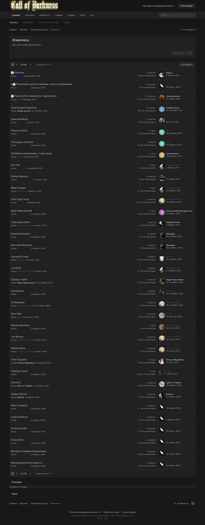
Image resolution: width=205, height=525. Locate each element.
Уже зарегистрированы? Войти (159, 6)
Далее (23, 65)
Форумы (14, 22)
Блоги (83, 15)
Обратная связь (111, 512)
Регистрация (187, 6)
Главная (16, 16)
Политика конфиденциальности (85, 512)
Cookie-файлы (129, 512)
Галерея (71, 15)
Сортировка (187, 65)
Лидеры (67, 22)
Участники (29, 15)
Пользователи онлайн (48, 22)
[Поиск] (166, 15)
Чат (92, 15)
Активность (44, 15)
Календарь (28, 22)
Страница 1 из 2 (43, 65)
